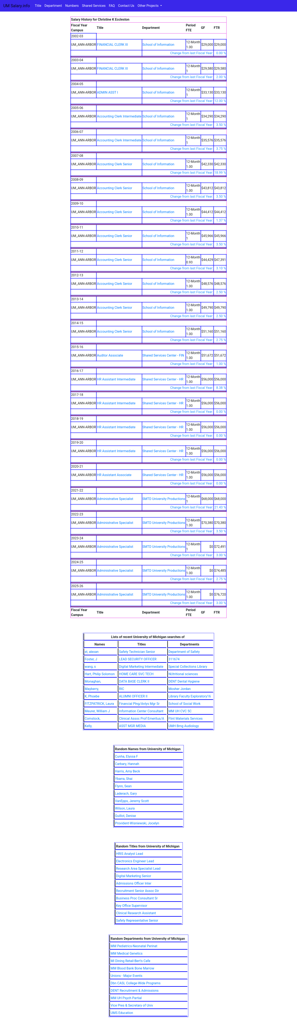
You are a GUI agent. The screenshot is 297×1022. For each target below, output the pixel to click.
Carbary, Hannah (127, 764)
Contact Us (126, 6)
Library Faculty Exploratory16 (190, 696)
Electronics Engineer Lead (135, 861)
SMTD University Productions (164, 499)
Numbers (72, 6)
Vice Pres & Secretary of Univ (132, 1005)
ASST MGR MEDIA (132, 726)
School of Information (158, 45)
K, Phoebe (92, 696)
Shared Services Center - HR (163, 379)
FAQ (112, 6)
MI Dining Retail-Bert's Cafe (130, 961)
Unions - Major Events (126, 976)
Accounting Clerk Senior (114, 164)
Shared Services (94, 6)
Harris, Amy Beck (127, 771)
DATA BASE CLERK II (134, 681)
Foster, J (91, 659)
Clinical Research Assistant (136, 913)
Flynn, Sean (123, 786)
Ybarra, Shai (124, 779)
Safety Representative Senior (137, 920)
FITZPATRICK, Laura (99, 704)
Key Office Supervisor (131, 906)
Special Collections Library (188, 667)
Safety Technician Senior (137, 652)
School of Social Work (185, 704)
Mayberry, (92, 689)
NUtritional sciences (183, 674)
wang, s (90, 667)
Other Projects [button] (148, 6)
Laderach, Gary (126, 794)
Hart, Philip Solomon (100, 674)
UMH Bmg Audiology (184, 726)
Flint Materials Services (186, 718)
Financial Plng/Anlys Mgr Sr (139, 704)
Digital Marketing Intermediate (141, 667)
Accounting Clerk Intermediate (119, 116)
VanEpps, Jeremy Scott (132, 801)
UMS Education (122, 1013)
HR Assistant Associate (114, 475)
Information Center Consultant (141, 711)
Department (53, 6)
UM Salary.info (16, 5)
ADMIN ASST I (107, 92)
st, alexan (92, 652)
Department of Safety (184, 652)
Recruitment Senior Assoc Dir (137, 891)
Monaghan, (93, 681)
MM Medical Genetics (127, 953)
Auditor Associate (110, 355)
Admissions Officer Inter (133, 883)
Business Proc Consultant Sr (137, 898)
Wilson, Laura (125, 808)
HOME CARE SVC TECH (136, 674)
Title (38, 6)
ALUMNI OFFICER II (133, 696)
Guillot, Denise (125, 816)
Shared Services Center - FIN (163, 355)
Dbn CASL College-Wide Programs (135, 983)
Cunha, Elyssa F (126, 756)
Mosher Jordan (180, 689)
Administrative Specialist (115, 499)
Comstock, (92, 718)
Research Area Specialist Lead (138, 869)
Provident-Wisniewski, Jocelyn (137, 823)
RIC (121, 689)
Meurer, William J (97, 711)
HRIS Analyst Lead (129, 854)
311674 (174, 659)
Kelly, (88, 726)
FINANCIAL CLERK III (112, 45)
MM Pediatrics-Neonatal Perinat (134, 946)
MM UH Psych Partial (126, 998)
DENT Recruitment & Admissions (135, 991)
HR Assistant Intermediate (116, 379)
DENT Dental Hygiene (184, 681)
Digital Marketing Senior (133, 876)
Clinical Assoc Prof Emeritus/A (141, 718)
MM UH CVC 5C (180, 711)
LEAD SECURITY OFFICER (138, 659)
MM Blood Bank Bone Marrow (132, 968)
